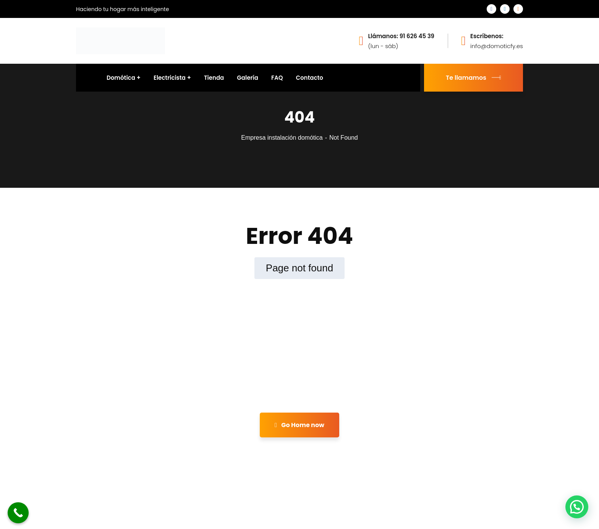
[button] (576, 506)
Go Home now (299, 425)
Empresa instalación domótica (281, 137)
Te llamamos (473, 77)
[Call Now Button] (18, 512)
